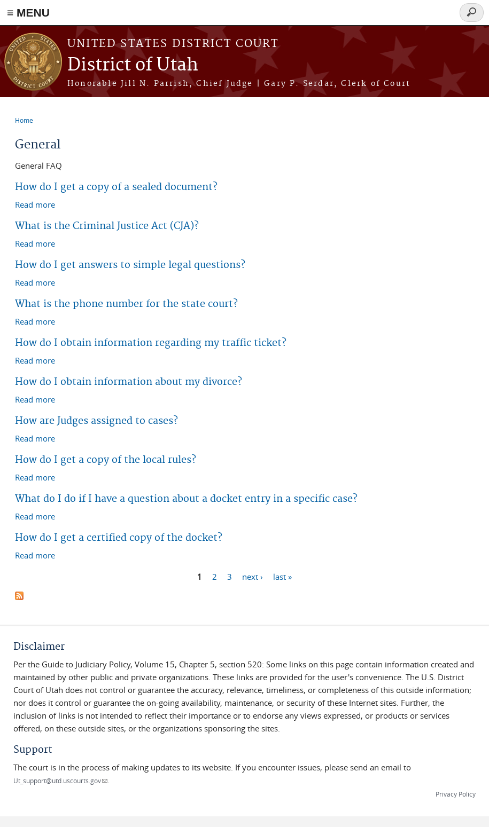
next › (252, 576)
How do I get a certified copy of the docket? (118, 538)
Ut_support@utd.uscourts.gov (60, 780)
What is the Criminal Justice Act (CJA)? (107, 226)
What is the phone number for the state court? (126, 304)
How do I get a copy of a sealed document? (116, 187)
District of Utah (132, 65)
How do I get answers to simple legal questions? (130, 265)
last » (282, 576)
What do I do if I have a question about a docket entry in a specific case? (186, 499)
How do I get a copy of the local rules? (105, 460)
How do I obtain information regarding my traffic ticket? (150, 343)
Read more (35, 204)
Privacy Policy (456, 794)
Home (24, 120)
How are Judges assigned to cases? (96, 421)
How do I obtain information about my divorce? (128, 382)
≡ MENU (28, 12)
